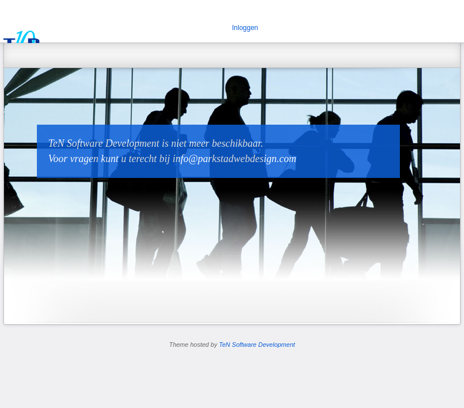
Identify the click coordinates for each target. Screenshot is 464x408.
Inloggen (245, 28)
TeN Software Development (257, 344)
